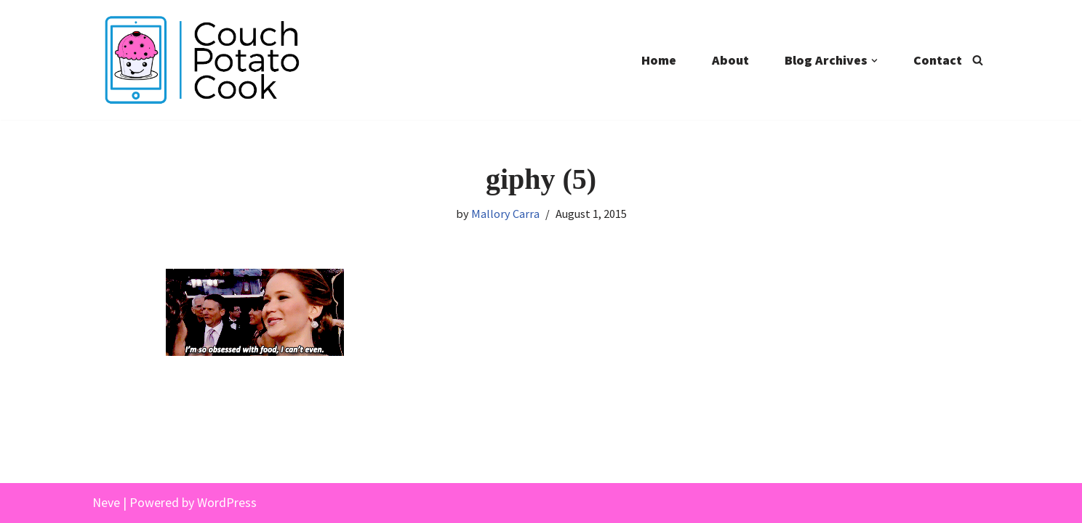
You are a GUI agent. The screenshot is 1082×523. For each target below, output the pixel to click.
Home (658, 60)
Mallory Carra (505, 213)
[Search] (977, 59)
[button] (874, 60)
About (730, 60)
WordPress (227, 502)
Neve (106, 502)
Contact (937, 60)
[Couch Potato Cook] (201, 60)
